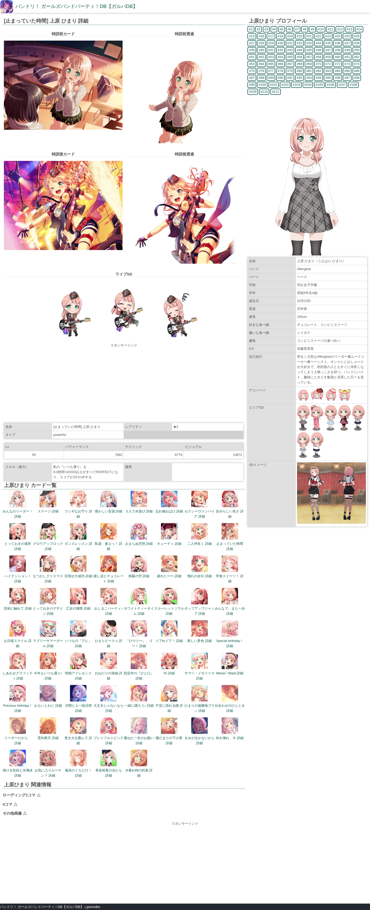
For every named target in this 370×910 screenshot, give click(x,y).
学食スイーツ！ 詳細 (230, 569)
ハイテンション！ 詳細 (17, 569)
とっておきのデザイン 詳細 (48, 601)
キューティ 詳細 (169, 534)
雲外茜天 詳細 (48, 728)
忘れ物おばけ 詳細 (169, 502)
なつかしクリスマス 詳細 (48, 569)
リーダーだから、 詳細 (17, 731)
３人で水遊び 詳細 (139, 502)
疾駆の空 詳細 (139, 566)
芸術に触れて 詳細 (18, 599)
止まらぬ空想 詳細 (139, 534)
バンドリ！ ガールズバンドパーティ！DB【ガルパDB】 (76, 6)
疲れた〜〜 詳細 (169, 566)
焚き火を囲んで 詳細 (78, 731)
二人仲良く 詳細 (199, 534)
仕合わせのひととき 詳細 (230, 699)
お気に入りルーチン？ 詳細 (48, 763)
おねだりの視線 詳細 (109, 666)
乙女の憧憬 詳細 (78, 599)
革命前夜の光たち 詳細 (108, 763)
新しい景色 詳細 (199, 631)
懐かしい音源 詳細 (109, 502)
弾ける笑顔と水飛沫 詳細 (18, 763)
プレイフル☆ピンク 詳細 (109, 731)
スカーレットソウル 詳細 (169, 601)
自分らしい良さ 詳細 (230, 504)
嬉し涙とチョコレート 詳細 (109, 569)
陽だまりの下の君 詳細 (169, 731)
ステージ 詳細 (48, 502)
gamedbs (93, 907)
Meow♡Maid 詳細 (229, 663)
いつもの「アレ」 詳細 (78, 634)
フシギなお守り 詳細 (78, 504)
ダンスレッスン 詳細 (78, 537)
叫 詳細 (169, 663)
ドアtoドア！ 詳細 (169, 631)
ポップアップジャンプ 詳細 (199, 601)
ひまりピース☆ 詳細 (109, 634)
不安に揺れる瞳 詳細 (169, 699)
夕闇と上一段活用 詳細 (78, 699)
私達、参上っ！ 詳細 (109, 537)
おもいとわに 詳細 (48, 696)
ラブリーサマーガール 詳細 (48, 634)
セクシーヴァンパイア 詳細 (199, 504)
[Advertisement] (124, 384)
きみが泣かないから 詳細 (199, 731)
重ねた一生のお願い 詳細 (139, 731)
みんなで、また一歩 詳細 (230, 601)
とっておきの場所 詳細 (17, 537)
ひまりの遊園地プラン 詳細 (199, 699)
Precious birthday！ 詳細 (17, 699)
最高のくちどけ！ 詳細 (78, 763)
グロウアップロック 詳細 (48, 537)
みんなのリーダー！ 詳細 (18, 504)
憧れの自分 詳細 (199, 566)
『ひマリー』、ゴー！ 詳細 (139, 634)
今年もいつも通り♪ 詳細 (48, 666)
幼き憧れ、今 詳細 (230, 728)
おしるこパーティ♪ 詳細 (108, 601)
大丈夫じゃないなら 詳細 (109, 699)
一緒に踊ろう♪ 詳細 (139, 696)
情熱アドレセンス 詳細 (78, 666)
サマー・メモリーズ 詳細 (199, 666)
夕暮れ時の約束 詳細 (139, 763)
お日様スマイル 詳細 (18, 634)
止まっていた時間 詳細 (229, 537)
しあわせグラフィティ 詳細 (18, 666)
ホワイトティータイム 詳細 (139, 601)
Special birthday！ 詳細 (230, 634)
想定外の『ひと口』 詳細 (139, 666)
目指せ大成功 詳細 (78, 566)
